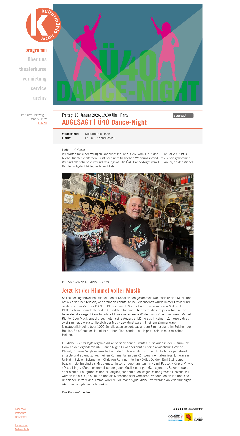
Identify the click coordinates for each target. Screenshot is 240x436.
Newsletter (21, 417)
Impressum (21, 425)
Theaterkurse (33, 69)
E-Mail (42, 123)
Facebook (20, 409)
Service (39, 89)
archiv (40, 98)
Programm (36, 50)
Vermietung (35, 79)
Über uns (37, 60)
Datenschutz (22, 429)
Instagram (20, 413)
